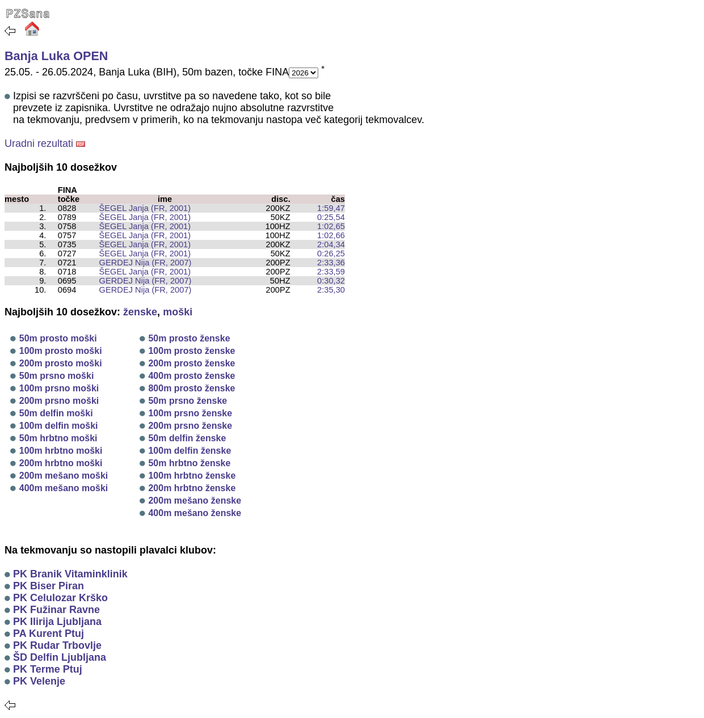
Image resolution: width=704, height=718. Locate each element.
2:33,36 (331, 262)
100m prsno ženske (190, 413)
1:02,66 (331, 235)
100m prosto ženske (191, 351)
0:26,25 (331, 253)
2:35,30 (331, 289)
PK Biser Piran (48, 586)
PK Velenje (39, 681)
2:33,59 (331, 271)
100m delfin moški (58, 425)
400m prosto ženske (191, 376)
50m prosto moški (58, 338)
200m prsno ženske (190, 425)
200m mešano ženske (194, 500)
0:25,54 (331, 217)
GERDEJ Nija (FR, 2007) (140, 262)
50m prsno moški (56, 376)
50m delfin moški (56, 413)
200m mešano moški (63, 475)
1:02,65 (331, 226)
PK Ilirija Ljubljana (57, 621)
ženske (140, 312)
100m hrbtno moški (61, 450)
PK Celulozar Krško (60, 597)
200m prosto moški (60, 363)
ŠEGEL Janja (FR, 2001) (140, 208)
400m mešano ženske (194, 513)
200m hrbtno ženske (191, 488)
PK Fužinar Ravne (56, 609)
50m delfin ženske (187, 438)
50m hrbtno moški (58, 438)
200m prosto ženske (191, 363)
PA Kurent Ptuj (48, 633)
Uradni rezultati (39, 143)
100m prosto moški (60, 351)
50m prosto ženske (189, 338)
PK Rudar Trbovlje (57, 645)
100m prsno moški (59, 388)
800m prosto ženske (191, 388)
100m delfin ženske (189, 450)
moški (177, 312)
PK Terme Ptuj (47, 669)
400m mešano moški (63, 488)
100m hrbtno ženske (191, 475)
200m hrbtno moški (61, 463)
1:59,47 (331, 208)
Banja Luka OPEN (56, 56)
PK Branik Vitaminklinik (70, 574)
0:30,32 (331, 280)
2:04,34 (331, 244)
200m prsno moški (59, 401)
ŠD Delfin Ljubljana (59, 657)
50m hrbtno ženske (189, 463)
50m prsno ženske (187, 401)
